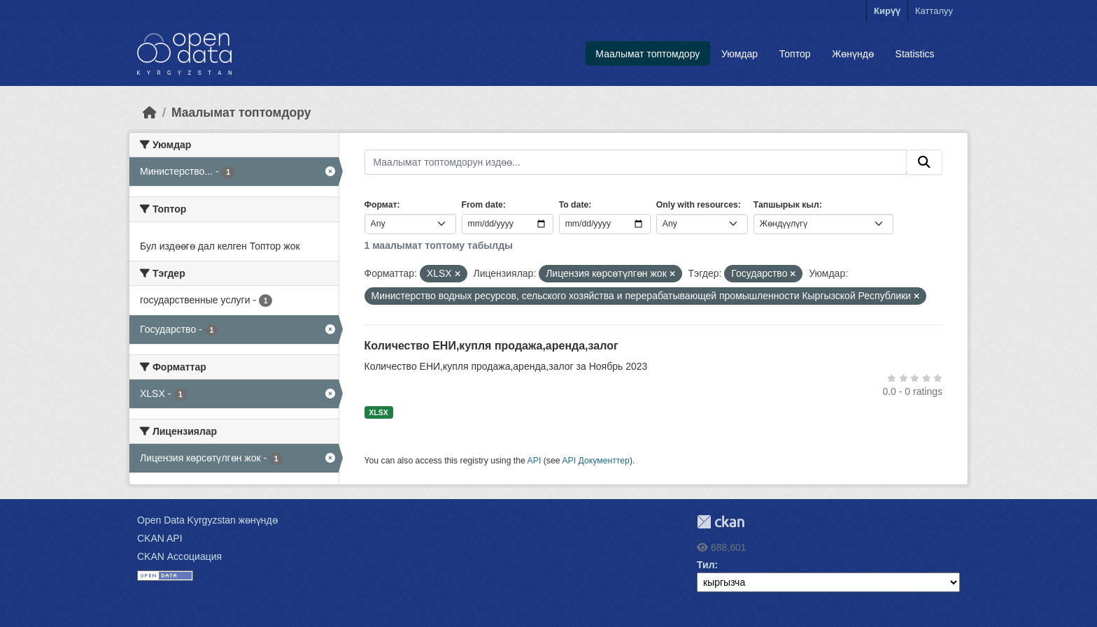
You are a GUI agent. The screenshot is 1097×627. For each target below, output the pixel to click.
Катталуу (934, 11)
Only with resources (697, 205)
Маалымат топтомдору (647, 53)
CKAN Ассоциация (179, 556)
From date (482, 205)
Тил (706, 564)
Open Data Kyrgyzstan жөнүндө (207, 520)
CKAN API (160, 538)
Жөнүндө (853, 53)
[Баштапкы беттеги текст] (150, 113)
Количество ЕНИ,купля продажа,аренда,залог (491, 346)
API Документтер (596, 461)
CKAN (720, 521)
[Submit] (924, 162)
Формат (381, 205)
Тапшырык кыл (786, 205)
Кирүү (887, 11)
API (535, 461)
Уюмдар (739, 53)
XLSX (378, 412)
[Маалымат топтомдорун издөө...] (636, 162)
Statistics (915, 53)
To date (574, 205)
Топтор (795, 53)
